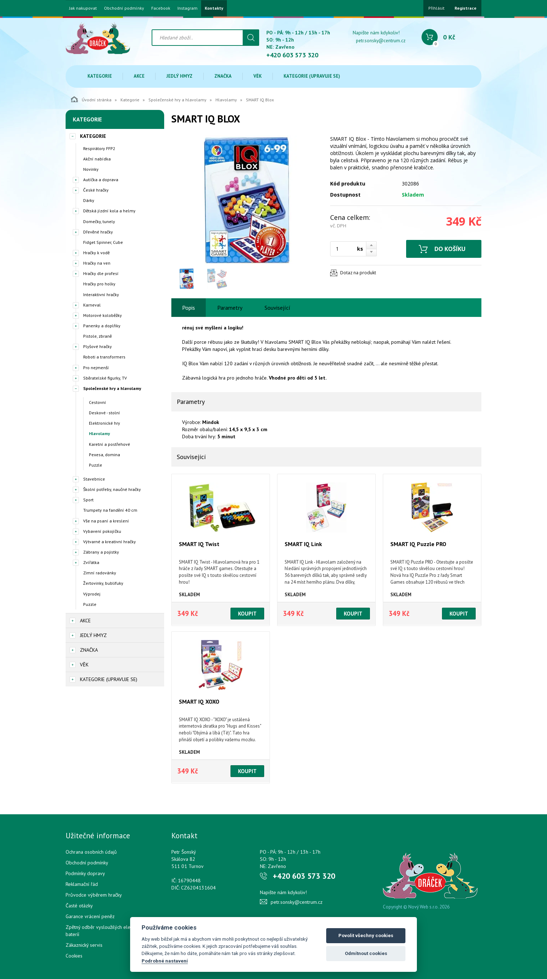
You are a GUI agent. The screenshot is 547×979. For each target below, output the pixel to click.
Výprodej (91, 594)
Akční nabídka (97, 158)
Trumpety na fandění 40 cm (110, 510)
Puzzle (95, 465)
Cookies (74, 956)
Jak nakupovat (83, 8)
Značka (223, 76)
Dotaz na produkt (358, 273)
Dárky (88, 200)
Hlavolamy (226, 99)
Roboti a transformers (104, 357)
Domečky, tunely (99, 221)
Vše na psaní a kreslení (106, 521)
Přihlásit (436, 8)
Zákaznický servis (84, 945)
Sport (88, 499)
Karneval (92, 305)
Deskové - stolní (104, 412)
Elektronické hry (104, 423)
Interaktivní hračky (101, 294)
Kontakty (214, 8)
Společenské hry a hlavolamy (177, 99)
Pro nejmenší (96, 367)
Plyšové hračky (97, 346)
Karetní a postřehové (109, 444)
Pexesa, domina (104, 454)
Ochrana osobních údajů (91, 852)
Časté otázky (79, 905)
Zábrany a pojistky (101, 552)
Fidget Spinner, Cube (103, 242)
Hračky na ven (96, 263)
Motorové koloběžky (102, 315)
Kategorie (99, 76)
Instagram (187, 8)
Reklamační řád (82, 884)
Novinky (91, 169)
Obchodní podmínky (124, 8)
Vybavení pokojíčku (102, 531)
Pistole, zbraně (97, 336)
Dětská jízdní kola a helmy (109, 210)
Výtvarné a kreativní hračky (109, 541)
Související (277, 307)
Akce (139, 76)
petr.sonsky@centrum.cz (380, 41)
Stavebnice (94, 479)
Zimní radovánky (99, 572)
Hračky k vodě (96, 252)
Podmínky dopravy (85, 873)
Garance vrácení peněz (90, 916)
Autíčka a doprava (100, 179)
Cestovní (97, 402)
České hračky (96, 190)
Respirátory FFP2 (99, 148)
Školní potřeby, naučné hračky (112, 489)
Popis (188, 307)
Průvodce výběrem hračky (94, 895)
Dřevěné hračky (98, 232)
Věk (257, 76)
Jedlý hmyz (179, 76)
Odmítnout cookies (366, 953)
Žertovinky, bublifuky (103, 583)
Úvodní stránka (91, 99)
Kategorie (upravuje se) (312, 76)
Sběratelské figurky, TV (105, 378)
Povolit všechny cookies (365, 935)
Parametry (229, 307)
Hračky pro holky (99, 283)
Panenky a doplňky (101, 325)
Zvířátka (91, 562)
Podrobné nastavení (165, 961)
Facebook (160, 8)
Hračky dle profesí (101, 273)
